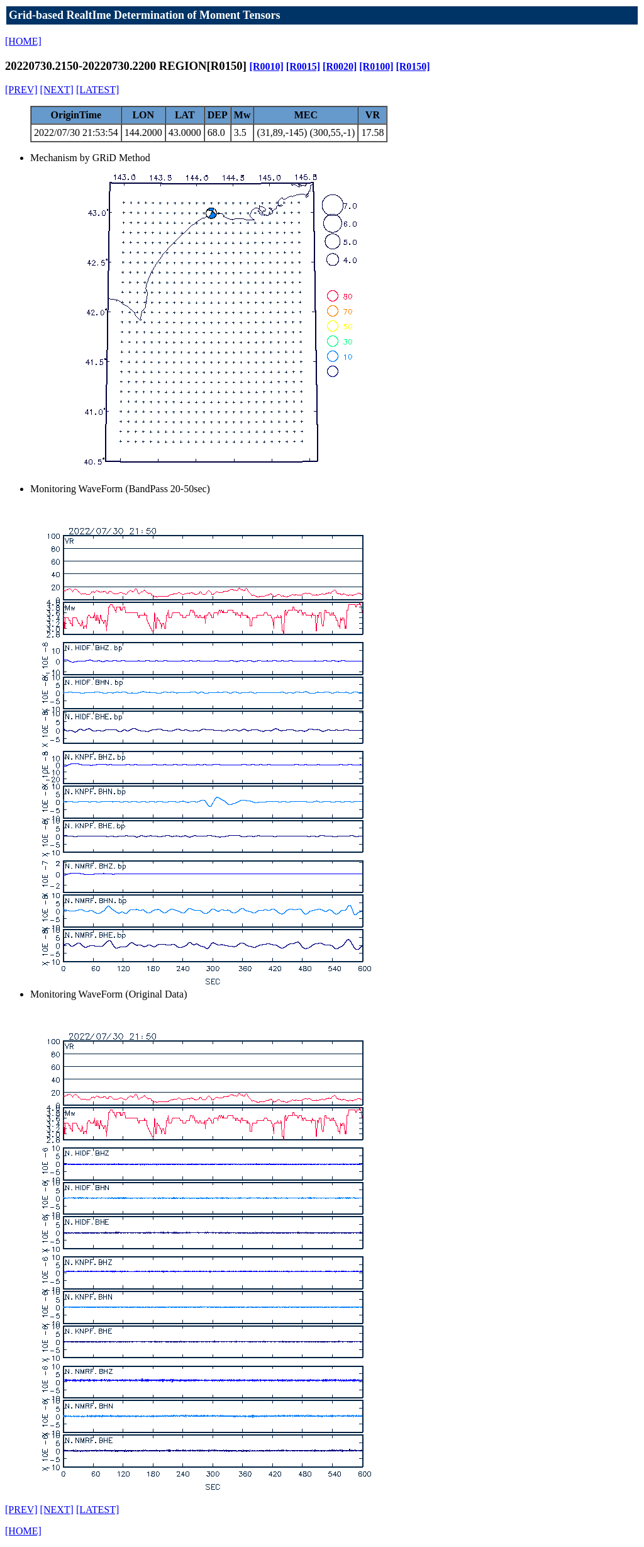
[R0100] (376, 66)
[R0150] (413, 66)
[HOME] (23, 41)
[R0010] (267, 66)
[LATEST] (97, 89)
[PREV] (21, 89)
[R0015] (303, 66)
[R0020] (340, 66)
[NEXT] (57, 89)
